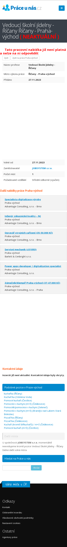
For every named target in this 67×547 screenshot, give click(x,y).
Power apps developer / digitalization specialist (33, 266)
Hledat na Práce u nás (17, 458)
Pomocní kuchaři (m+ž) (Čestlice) (21, 427)
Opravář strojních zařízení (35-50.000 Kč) (29, 232)
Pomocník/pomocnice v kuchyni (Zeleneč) (26, 407)
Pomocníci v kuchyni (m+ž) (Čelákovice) (24, 403)
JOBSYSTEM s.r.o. (42, 168)
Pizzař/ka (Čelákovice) (15, 421)
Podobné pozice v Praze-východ (23, 387)
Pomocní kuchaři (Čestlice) (18, 400)
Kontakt (6, 507)
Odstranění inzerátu (12, 512)
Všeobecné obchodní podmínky (18, 517)
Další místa (11, 436)
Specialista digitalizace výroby (23, 199)
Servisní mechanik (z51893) (20, 249)
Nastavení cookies (11, 523)
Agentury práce (9, 537)
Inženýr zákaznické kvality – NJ (23, 216)
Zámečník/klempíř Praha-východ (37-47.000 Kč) (32, 282)
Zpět (6, 58)
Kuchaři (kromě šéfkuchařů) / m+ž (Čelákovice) (28, 424)
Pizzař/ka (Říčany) (13, 417)
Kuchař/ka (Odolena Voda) (18, 397)
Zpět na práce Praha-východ (25, 58)
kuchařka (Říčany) (13, 393)
